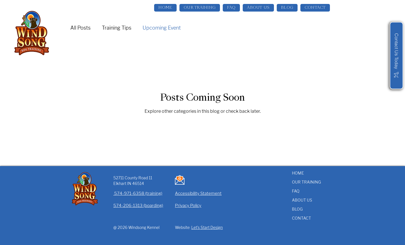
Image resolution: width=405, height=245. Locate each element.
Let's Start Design (207, 227)
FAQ (296, 191)
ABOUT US (302, 200)
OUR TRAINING (306, 182)
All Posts (80, 28)
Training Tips (116, 28)
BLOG (297, 209)
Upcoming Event (162, 28)
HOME (298, 173)
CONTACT (301, 218)
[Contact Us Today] (396, 55)
